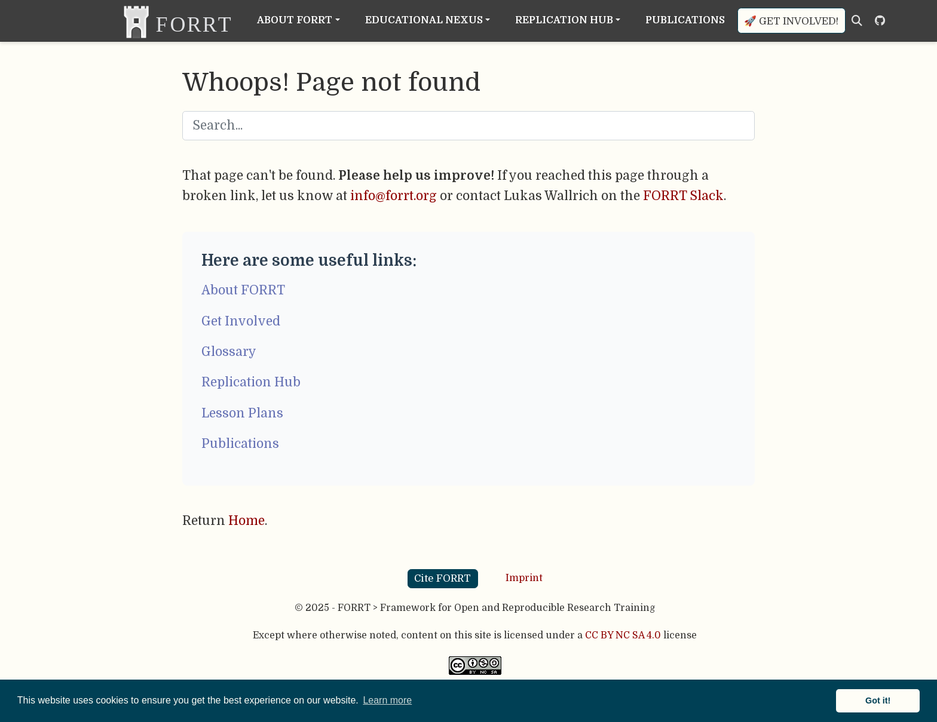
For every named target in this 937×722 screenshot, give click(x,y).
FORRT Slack (683, 196)
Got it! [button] (877, 700)
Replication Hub (251, 382)
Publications (240, 444)
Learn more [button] (387, 700)
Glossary (228, 352)
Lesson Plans (242, 413)
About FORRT (243, 290)
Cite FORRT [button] (442, 578)
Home (246, 521)
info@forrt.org (393, 196)
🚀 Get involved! (791, 21)
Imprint (524, 578)
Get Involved (240, 321)
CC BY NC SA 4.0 (623, 635)
